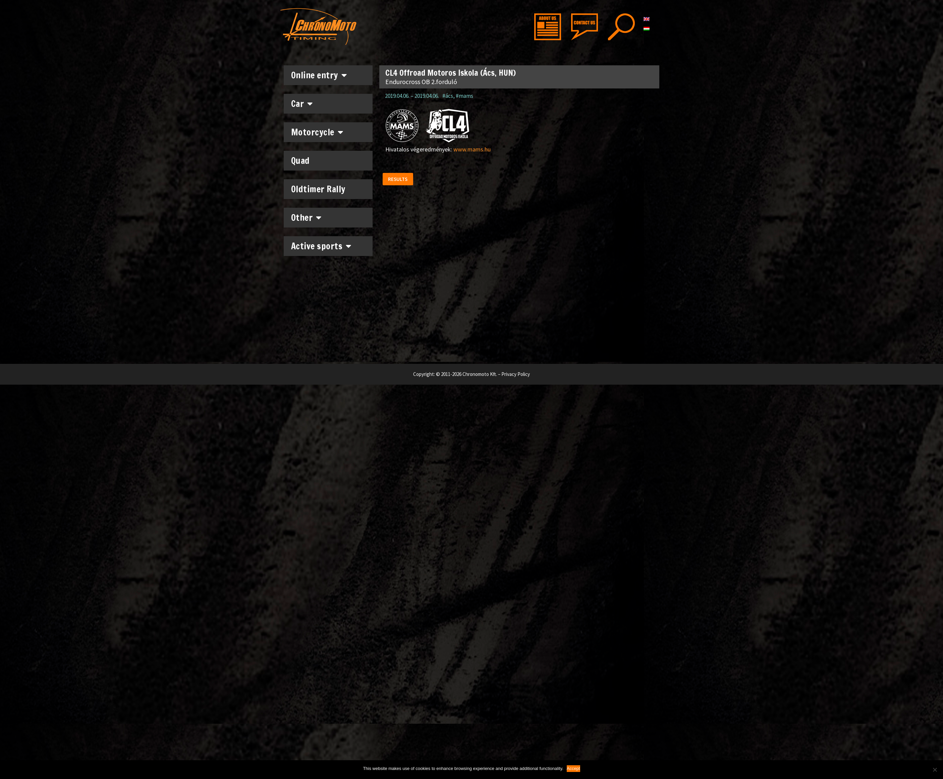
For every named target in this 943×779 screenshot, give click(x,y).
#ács (447, 96)
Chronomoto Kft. (479, 374)
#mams (464, 96)
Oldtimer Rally (318, 189)
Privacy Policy (515, 374)
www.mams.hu (472, 149)
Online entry (319, 75)
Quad (300, 160)
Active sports (321, 246)
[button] (399, 180)
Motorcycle (317, 132)
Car (302, 103)
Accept (573, 768)
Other (306, 217)
